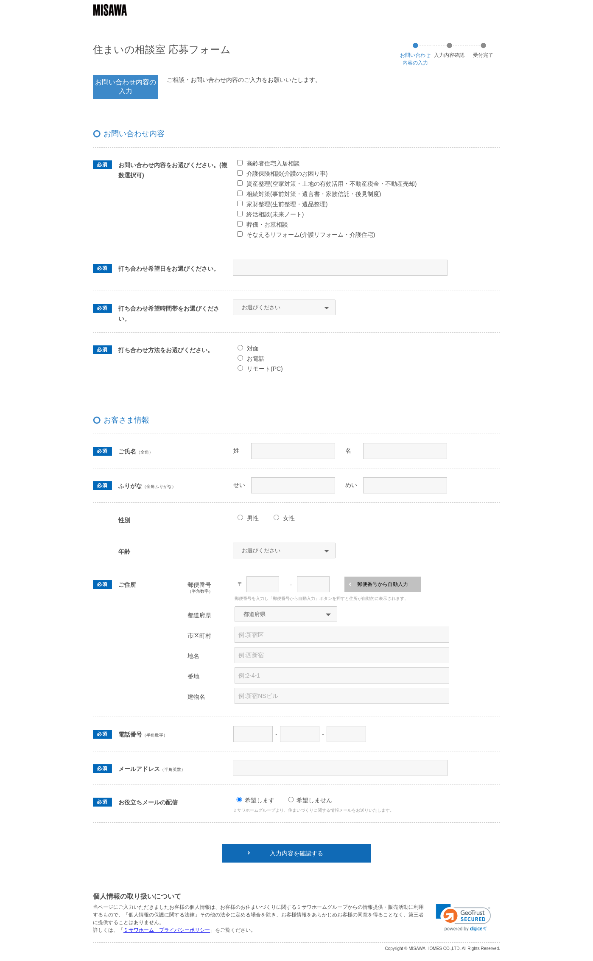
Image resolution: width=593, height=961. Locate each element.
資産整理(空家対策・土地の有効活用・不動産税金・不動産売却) (331, 183)
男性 (253, 518)
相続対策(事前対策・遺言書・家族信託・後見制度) (313, 194)
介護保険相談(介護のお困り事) (286, 173)
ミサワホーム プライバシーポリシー (166, 930)
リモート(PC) (265, 368)
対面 (253, 348)
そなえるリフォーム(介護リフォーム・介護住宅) (310, 234)
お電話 (256, 358)
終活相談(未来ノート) (275, 214)
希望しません (314, 800)
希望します (259, 800)
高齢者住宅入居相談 (273, 163)
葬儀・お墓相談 (267, 224)
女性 (289, 518)
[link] (463, 917)
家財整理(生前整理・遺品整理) (286, 204)
